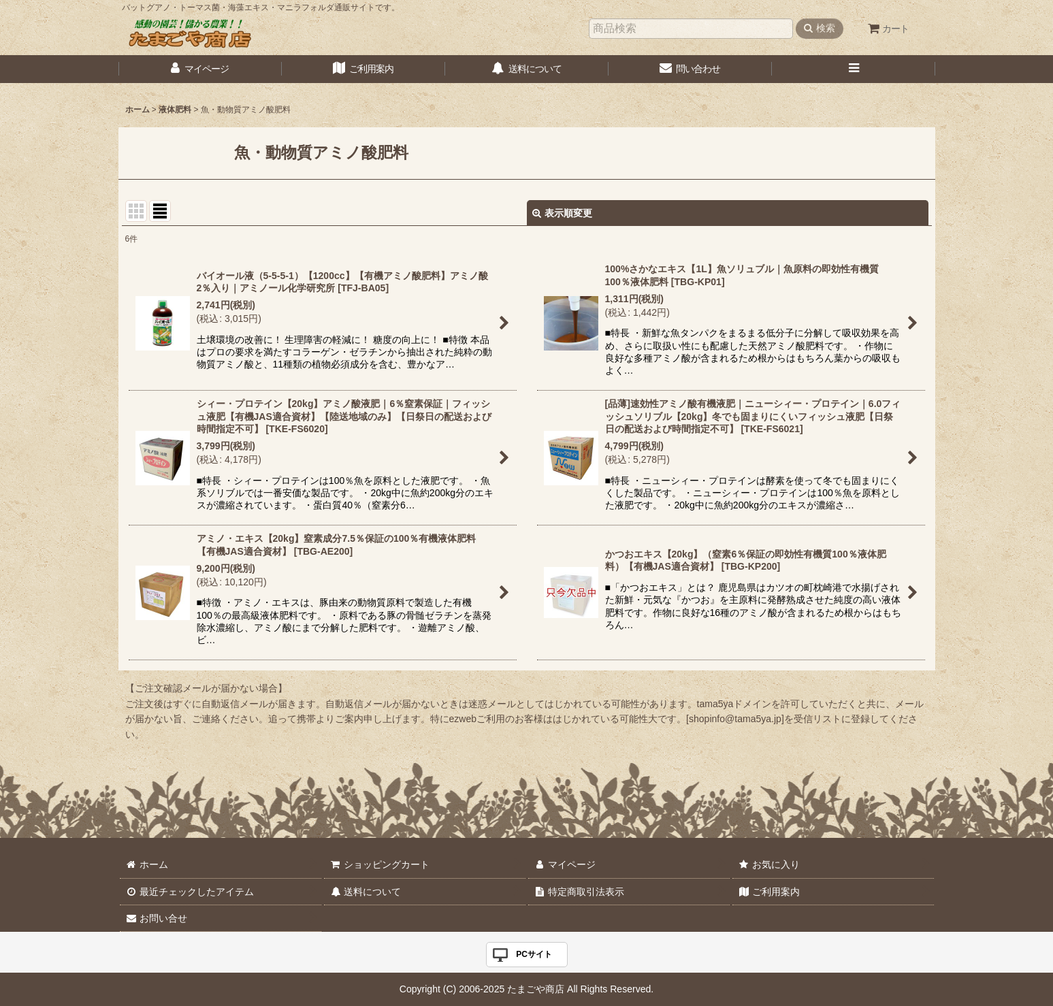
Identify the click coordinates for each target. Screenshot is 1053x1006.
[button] (853, 69)
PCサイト (534, 954)
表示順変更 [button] (562, 213)
